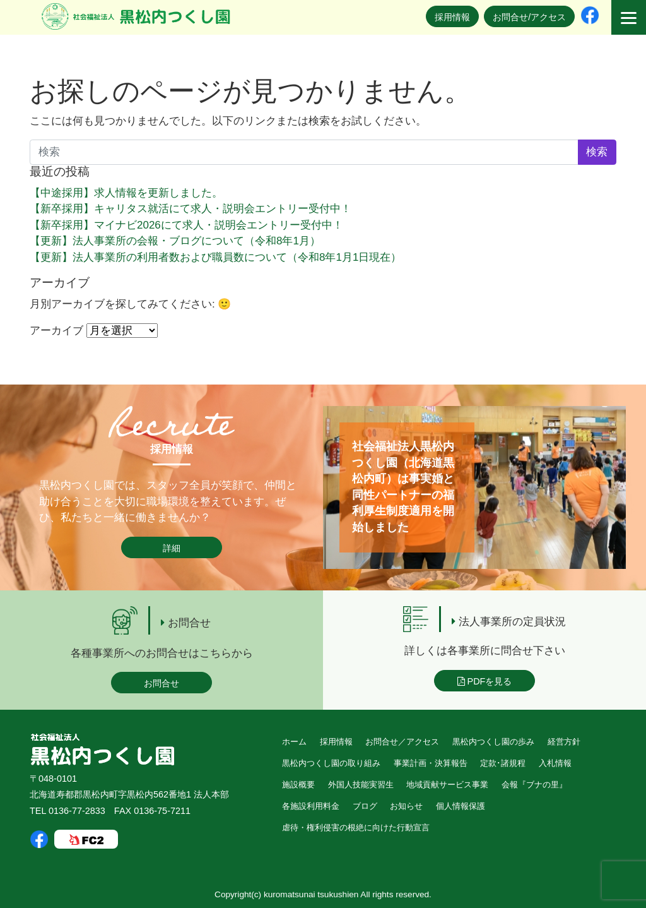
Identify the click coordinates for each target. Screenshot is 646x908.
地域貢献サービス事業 (447, 784)
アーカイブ (56, 331)
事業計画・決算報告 (430, 763)
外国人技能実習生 (361, 784)
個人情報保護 (460, 806)
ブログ (365, 806)
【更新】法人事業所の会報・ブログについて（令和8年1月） (175, 241)
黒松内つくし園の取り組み (331, 763)
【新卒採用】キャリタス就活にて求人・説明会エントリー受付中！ (190, 209)
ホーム (294, 741)
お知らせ (406, 806)
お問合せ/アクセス (529, 17)
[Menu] (628, 17)
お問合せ (161, 683)
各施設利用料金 (310, 806)
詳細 (171, 548)
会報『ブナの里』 (534, 784)
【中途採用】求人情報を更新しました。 (126, 193)
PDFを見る (484, 681)
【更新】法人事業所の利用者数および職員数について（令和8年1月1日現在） (215, 257)
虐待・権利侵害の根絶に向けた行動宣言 (356, 827)
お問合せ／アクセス (402, 741)
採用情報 (452, 17)
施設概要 (298, 784)
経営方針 (564, 741)
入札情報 (555, 763)
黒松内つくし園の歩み (493, 741)
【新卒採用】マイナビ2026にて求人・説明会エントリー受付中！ (186, 225)
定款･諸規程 (503, 763)
